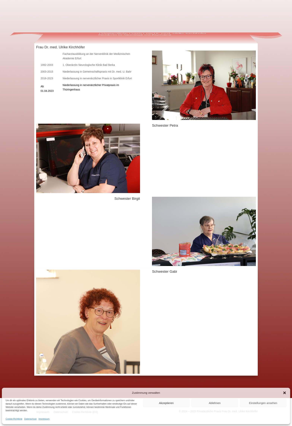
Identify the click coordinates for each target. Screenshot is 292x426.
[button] (284, 393)
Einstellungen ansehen (263, 403)
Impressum (44, 419)
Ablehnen (214, 403)
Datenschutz (30, 419)
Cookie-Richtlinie (14, 419)
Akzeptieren (166, 403)
